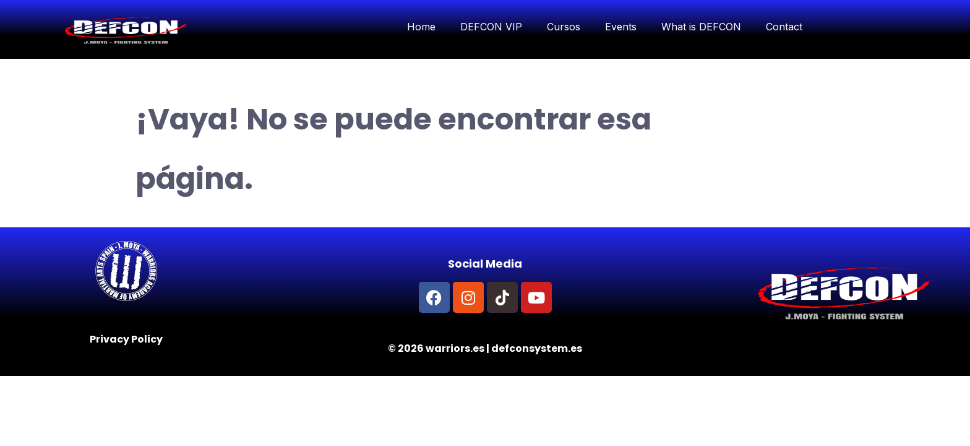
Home (421, 26)
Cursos (563, 26)
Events (621, 26)
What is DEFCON (701, 26)
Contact (784, 26)
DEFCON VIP (491, 26)
